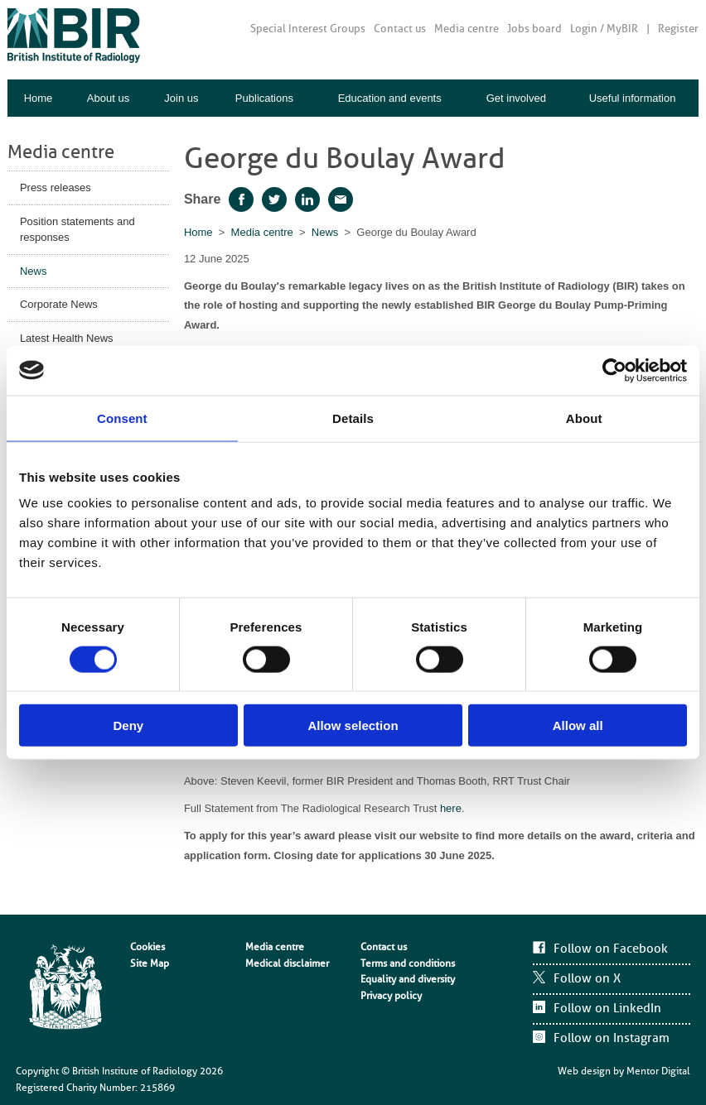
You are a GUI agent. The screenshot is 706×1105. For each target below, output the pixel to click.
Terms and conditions (407, 963)
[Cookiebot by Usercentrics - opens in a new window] (614, 370)
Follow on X (587, 978)
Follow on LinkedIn (607, 1008)
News (33, 271)
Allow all (578, 725)
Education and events (390, 98)
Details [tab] (353, 418)
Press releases (55, 187)
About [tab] (584, 418)
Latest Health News (67, 338)
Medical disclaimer (287, 963)
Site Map (149, 963)
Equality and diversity (407, 979)
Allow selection (352, 725)
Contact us (400, 28)
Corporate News (59, 304)
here (451, 808)
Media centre (466, 28)
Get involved (516, 98)
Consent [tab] (122, 418)
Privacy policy (391, 996)
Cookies (147, 947)
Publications (264, 98)
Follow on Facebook (611, 948)
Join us (181, 98)
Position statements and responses (77, 229)
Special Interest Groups (307, 28)
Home (38, 98)
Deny (128, 725)
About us (108, 98)
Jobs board (534, 28)
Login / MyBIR (604, 28)
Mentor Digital (658, 1071)
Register (678, 28)
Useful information (632, 98)
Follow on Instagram (612, 1038)
